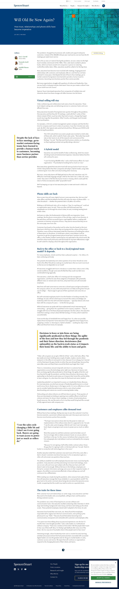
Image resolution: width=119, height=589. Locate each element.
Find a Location (77, 1)
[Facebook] (22, 569)
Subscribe (83, 578)
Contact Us (53, 577)
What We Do (64, 6)
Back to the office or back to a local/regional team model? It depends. (24, 95)
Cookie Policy (67, 585)
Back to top (24, 106)
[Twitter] (18, 569)
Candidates (95, 1)
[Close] (115, 562)
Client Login (87, 1)
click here (109, 574)
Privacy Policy (58, 585)
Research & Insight (83, 6)
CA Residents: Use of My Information (34, 585)
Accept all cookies (103, 578)
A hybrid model (21, 87)
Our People (53, 564)
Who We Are (96, 6)
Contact (103, 1)
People (72, 6)
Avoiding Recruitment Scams (78, 585)
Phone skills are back (22, 90)
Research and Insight (57, 570)
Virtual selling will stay (22, 84)
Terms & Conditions (49, 585)
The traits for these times (23, 103)
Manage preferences (103, 582)
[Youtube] (25, 569)
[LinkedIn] (15, 569)
